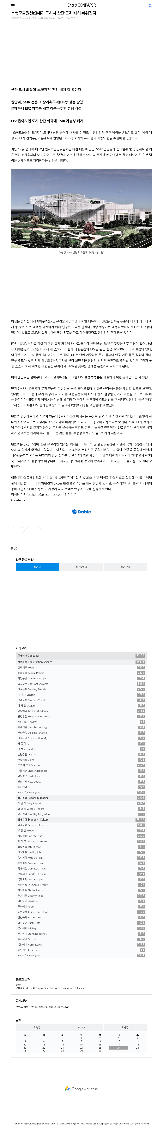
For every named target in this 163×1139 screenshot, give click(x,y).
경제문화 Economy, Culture (81, 820)
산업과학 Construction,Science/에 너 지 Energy (33, 18)
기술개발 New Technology (81, 727)
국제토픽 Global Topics (81, 879)
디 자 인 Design (81, 705)
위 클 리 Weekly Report (81, 809)
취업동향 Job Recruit (81, 847)
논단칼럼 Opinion (81, 754)
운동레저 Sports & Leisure (81, 874)
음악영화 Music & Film (81, 858)
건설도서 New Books (81, 782)
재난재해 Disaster (81, 722)
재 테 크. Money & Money (81, 841)
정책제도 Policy (81, 667)
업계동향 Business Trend (81, 700)
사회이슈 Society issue (81, 836)
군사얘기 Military (81, 928)
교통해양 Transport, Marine (81, 711)
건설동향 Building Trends (81, 689)
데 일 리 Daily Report (81, 803)
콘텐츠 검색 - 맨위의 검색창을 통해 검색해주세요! (42, 1007)
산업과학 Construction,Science (81, 662)
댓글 (13, 548)
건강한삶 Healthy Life (81, 852)
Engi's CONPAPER (81, 5)
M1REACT (26, 1124)
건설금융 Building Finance (81, 733)
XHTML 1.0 (82, 1124)
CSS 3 (95, 1124)
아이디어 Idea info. (81, 901)
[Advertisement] (81, 610)
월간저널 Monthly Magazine (81, 814)
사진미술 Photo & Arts (81, 890)
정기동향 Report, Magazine (81, 798)
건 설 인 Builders (81, 749)
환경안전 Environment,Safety (81, 716)
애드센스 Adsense (81, 950)
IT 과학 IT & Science (81, 765)
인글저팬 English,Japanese (81, 771)
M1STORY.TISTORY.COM (57, 1124)
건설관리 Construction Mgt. (81, 738)
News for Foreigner (81, 792)
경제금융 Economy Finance (81, 825)
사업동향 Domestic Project (81, 678)
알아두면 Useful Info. (81, 923)
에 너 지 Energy (81, 695)
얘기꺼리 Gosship (81, 939)
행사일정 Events (81, 787)
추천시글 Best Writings (81, 896)
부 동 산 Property (81, 830)
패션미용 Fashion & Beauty (81, 885)
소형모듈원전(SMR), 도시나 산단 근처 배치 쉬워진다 (53, 13)
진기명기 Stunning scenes (81, 934)
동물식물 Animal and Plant (81, 912)
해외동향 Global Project (81, 673)
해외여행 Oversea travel (81, 863)
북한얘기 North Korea (81, 945)
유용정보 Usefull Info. (81, 776)
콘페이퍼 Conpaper (81, 656)
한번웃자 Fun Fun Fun (81, 917)
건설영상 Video (81, 760)
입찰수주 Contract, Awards (81, 684)
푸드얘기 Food (81, 906)
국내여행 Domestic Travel (81, 868)
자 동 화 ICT (81, 743)
